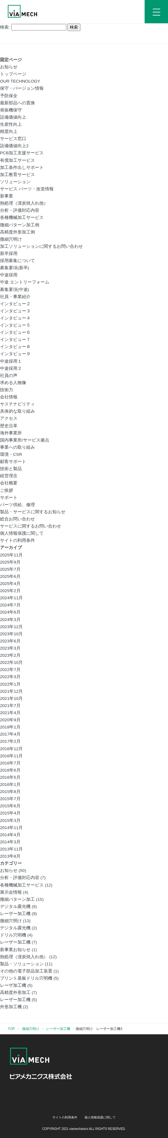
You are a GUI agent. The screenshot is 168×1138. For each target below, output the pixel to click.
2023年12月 (11, 626)
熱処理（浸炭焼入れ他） (24, 203)
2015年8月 (10, 791)
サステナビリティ (17, 404)
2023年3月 (10, 648)
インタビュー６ (15, 332)
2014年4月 (10, 834)
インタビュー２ (15, 304)
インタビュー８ (15, 346)
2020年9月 (10, 720)
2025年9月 (10, 562)
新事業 (6, 196)
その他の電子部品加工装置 (26, 971)
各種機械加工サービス (22, 217)
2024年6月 (10, 612)
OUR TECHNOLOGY (20, 81)
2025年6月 (10, 576)
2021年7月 (10, 705)
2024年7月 (10, 605)
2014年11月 (11, 827)
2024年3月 (10, 619)
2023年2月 (10, 655)
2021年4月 (10, 712)
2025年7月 (10, 569)
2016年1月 (10, 784)
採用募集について (17, 260)
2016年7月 (10, 763)
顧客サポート (13, 461)
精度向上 (8, 131)
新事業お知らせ (15, 949)
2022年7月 (10, 669)
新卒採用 (8, 253)
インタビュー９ (15, 353)
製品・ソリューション (22, 964)
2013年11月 (11, 849)
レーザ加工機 (13, 985)
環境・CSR (11, 454)
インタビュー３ (15, 311)
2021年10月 (11, 698)
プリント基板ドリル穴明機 (26, 978)
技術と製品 (11, 468)
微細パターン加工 (17, 899)
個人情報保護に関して (22, 533)
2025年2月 (10, 590)
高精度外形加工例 (17, 232)
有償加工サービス (17, 160)
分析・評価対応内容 (19, 210)
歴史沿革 (8, 426)
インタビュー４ (15, 318)
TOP (11, 1029)
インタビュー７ (15, 339)
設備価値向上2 (14, 145)
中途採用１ (11, 361)
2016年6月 (10, 770)
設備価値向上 (13, 117)
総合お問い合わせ (17, 519)
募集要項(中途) (14, 289)
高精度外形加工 (15, 992)
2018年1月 (10, 727)
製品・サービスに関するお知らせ (32, 512)
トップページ (13, 74)
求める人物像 (13, 382)
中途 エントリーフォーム (24, 282)
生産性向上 (11, 124)
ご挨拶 (6, 490)
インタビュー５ (15, 325)
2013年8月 (10, 856)
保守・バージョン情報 (22, 88)
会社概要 (8, 483)
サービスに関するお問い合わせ (30, 526)
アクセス (8, 418)
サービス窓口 (13, 138)
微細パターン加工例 (19, 225)
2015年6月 (10, 806)
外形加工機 (11, 1006)
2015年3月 (10, 820)
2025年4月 (10, 583)
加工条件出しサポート (22, 167)
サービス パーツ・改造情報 (27, 189)
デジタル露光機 (15, 906)
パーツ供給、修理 (17, 504)
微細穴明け (11, 239)
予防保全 (8, 95)
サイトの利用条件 (17, 540)
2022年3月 (10, 676)
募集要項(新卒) (14, 267)
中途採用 (8, 275)
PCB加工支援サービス (22, 153)
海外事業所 (11, 433)
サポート (8, 497)
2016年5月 (10, 777)
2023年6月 (10, 641)
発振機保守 (11, 110)
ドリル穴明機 (13, 935)
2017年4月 (10, 734)
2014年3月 (10, 842)
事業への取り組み (17, 447)
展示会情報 (11, 892)
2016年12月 (11, 748)
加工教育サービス (17, 174)
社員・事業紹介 (15, 296)
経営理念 (8, 476)
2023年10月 (11, 634)
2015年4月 (10, 813)
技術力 (6, 390)
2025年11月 (11, 555)
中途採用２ (11, 368)
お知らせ (8, 67)
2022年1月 (10, 684)
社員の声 (8, 375)
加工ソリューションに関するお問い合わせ (41, 246)
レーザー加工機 (15, 913)
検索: (5, 27)
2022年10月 (11, 662)
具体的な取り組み (17, 411)
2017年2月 (10, 741)
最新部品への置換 (17, 103)
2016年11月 (11, 756)
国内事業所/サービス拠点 (24, 440)
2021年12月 (11, 691)
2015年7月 (10, 798)
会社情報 (8, 397)
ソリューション (15, 181)
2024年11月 (11, 598)
